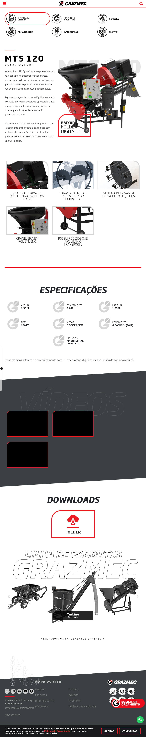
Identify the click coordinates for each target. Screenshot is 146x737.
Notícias (74, 689)
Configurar (129, 731)
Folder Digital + (74, 127)
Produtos (41, 695)
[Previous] (9, 596)
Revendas (74, 700)
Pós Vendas (41, 706)
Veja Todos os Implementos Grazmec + (73, 638)
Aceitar (109, 731)
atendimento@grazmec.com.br (20, 709)
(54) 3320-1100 (12, 715)
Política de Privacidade (57, 731)
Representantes (44, 700)
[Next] (137, 596)
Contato (74, 695)
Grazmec (40, 689)
